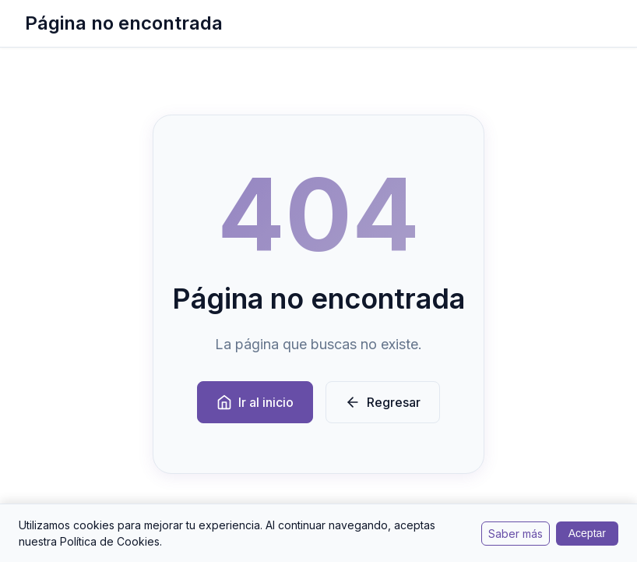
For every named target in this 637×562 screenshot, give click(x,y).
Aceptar (587, 533)
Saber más (515, 533)
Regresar (383, 402)
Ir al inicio (255, 402)
